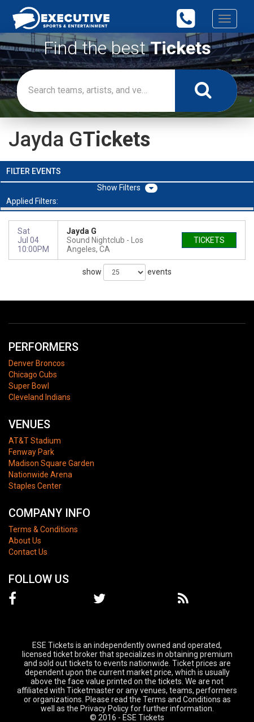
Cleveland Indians (39, 397)
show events (127, 272)
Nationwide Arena (40, 474)
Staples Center (35, 485)
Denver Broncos (36, 363)
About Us (24, 540)
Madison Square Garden (51, 463)
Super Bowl (28, 385)
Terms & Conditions (43, 529)
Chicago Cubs (32, 374)
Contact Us (27, 551)
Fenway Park (31, 451)
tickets (209, 240)
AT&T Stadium (34, 440)
